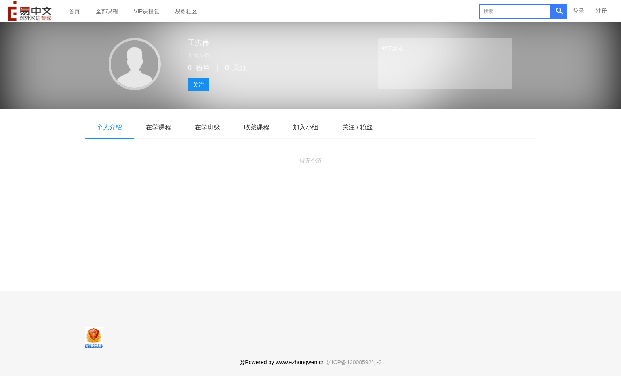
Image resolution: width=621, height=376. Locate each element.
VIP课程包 (147, 11)
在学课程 (158, 127)
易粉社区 (186, 11)
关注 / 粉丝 (357, 127)
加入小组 (305, 127)
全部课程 (107, 11)
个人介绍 (109, 127)
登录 (578, 11)
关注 (198, 85)
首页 (74, 11)
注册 (601, 11)
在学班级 (207, 127)
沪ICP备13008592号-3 (354, 362)
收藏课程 (256, 127)
